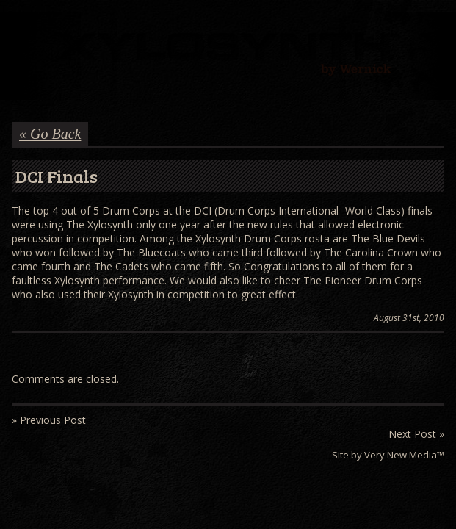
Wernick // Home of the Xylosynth (228, 56)
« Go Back (50, 134)
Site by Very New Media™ (388, 454)
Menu (21, 27)
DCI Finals (56, 176)
